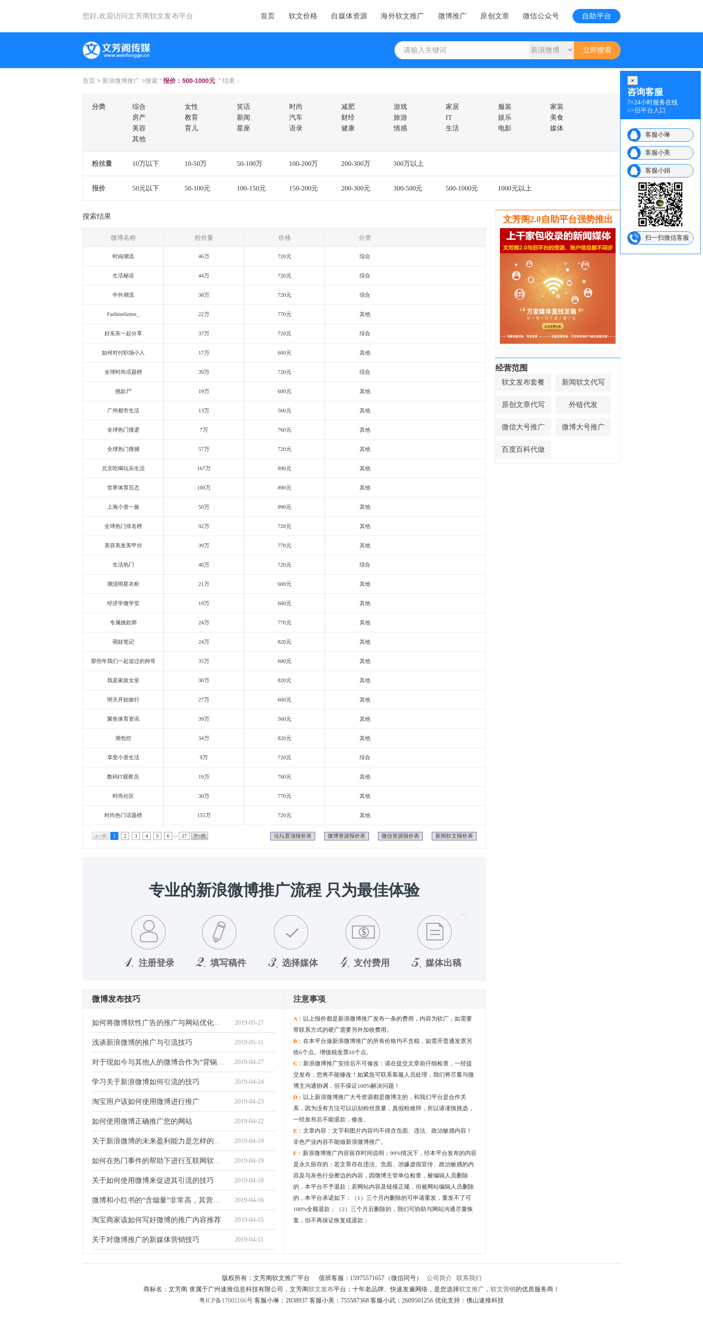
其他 (139, 139)
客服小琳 (657, 134)
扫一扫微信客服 (667, 237)
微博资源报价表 (346, 836)
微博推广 (452, 16)
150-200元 (303, 188)
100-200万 (303, 163)
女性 (191, 106)
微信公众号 (541, 16)
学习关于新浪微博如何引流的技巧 (146, 1082)
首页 (267, 16)
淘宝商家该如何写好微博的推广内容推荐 (156, 1220)
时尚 (296, 106)
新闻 (243, 117)
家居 (452, 106)
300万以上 (409, 163)
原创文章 (494, 16)
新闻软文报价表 (454, 836)
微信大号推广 (523, 427)
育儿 (191, 128)
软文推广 (471, 1289)
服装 (505, 106)
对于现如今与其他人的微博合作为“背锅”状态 (163, 1062)
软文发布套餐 (523, 382)
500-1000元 (462, 188)
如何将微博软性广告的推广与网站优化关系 (160, 1022)
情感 (400, 128)
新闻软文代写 (583, 382)
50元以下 (145, 188)
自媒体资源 (349, 16)
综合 (139, 106)
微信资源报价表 (400, 836)
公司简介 (439, 1278)
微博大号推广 (583, 427)
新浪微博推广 (121, 80)
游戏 (400, 106)
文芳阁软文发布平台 (160, 16)
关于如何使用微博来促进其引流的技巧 (153, 1180)
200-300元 (355, 188)
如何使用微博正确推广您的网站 (142, 1121)
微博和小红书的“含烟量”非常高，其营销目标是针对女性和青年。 (195, 1200)
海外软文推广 (402, 16)
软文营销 (503, 1289)
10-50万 (196, 163)
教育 (191, 117)
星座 (243, 128)
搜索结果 (96, 216)
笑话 (243, 106)
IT (449, 117)
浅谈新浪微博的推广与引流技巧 (142, 1042)
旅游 (400, 117)
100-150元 (251, 188)
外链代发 (583, 404)
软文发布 (321, 1289)
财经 (348, 117)
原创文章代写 (523, 404)
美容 (139, 128)
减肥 (348, 106)
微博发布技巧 (116, 999)
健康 (348, 128)
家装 (557, 106)
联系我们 (469, 1278)
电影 (505, 128)
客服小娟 (657, 170)
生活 (452, 128)
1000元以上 (515, 188)
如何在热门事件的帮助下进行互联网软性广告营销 (171, 1160)
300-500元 (408, 188)
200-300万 (355, 163)
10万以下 (145, 163)
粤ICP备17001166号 (225, 1300)
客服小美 (657, 152)
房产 (139, 117)
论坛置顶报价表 (293, 836)
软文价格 (303, 16)
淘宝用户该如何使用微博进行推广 (146, 1101)
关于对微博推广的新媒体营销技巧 (146, 1239)
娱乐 (505, 117)
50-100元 (198, 188)
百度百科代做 (523, 449)
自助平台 (596, 16)
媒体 (557, 128)
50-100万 (250, 163)
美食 (557, 117)
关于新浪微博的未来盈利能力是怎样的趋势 (160, 1141)
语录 (296, 128)
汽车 (296, 117)
